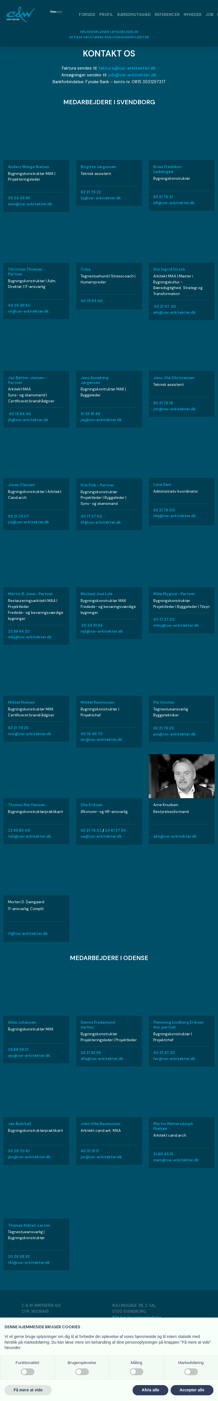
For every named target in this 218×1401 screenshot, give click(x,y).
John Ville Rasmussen (100, 1123)
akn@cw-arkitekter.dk (175, 836)
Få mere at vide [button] (28, 1390)
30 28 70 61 (19, 1151)
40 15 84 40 (92, 300)
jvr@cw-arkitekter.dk (101, 1157)
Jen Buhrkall (19, 1123)
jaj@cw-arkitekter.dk (101, 419)
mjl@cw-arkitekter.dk (102, 631)
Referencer (167, 14)
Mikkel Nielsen (21, 702)
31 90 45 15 (163, 1154)
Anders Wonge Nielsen (28, 166)
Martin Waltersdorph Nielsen (173, 1126)
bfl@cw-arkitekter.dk (174, 202)
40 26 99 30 (19, 305)
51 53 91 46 (90, 413)
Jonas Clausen (21, 484)
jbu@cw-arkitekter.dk (29, 1157)
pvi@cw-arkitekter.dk (174, 734)
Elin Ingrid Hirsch (169, 269)
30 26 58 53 (19, 1256)
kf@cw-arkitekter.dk (101, 522)
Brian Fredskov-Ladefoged (168, 169)
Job (209, 14)
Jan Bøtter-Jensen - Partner (27, 380)
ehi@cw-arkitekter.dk (174, 312)
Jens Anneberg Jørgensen (94, 380)
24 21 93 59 (91, 1052)
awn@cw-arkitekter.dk (30, 204)
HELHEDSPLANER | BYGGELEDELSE (109, 32)
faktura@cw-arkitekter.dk (127, 68)
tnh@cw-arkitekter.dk (29, 836)
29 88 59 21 (18, 1049)
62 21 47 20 (165, 306)
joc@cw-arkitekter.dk (174, 409)
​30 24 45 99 (19, 198)
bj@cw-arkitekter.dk (101, 198)
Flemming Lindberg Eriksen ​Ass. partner (178, 1025)
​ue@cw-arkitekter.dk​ (101, 836)
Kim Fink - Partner (97, 485)
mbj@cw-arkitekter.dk (30, 637)
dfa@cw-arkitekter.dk (102, 1058)
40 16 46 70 (92, 733)
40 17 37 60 (91, 516)
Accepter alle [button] (192, 1390)
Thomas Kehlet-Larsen (29, 1225)
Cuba (86, 269)
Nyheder (193, 14)
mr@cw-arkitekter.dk (101, 739)
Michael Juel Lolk (97, 593)
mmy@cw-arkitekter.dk (176, 625)
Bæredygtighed (134, 14)
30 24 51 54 (91, 625)
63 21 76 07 (18, 516)
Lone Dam (162, 484)
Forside (87, 14)
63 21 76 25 (18, 727)
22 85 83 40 (19, 830)
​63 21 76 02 (91, 830)
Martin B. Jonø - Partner (30, 593)
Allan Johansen (22, 1022)
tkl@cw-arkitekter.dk (29, 1262)
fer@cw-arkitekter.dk (174, 1058)
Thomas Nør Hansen (26, 804)
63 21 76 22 (91, 192)
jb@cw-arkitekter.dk (28, 419)
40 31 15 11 (90, 1151)
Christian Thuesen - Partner (26, 272)
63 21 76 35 (163, 728)
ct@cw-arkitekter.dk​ (28, 311)
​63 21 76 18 (163, 403)
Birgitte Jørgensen (98, 166)
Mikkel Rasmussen (97, 702)
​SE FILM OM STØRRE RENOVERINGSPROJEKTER (109, 37)
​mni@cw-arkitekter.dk (29, 733)
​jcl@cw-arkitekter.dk (28, 522)
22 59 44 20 (19, 631)
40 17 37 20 (164, 619)
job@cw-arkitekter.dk (132, 75)
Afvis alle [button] (150, 1390)
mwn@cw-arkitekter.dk (176, 1160)
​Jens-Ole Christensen (173, 377)
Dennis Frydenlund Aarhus (98, 1025)
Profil (106, 14)
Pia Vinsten (163, 702)
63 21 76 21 (163, 197)
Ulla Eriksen (91, 804)
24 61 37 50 (115, 830)
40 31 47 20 (164, 1052)
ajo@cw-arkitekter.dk (29, 1055)
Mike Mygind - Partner (174, 593)
